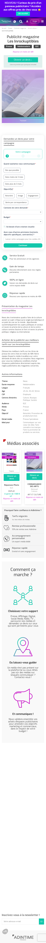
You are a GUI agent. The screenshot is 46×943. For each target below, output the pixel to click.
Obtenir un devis (11, 477)
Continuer (23, 245)
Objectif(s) (8, 189)
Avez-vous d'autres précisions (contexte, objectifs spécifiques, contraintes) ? (21, 233)
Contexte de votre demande (15, 208)
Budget (7, 217)
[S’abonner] (41, 922)
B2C (37, 46)
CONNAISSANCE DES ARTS (34, 485)
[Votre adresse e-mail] (20, 922)
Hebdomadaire (23, 46)
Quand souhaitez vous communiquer (19, 164)
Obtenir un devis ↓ (23, 59)
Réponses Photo (11, 485)
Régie (35, 21)
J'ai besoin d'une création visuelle (20, 227)
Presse (9, 46)
